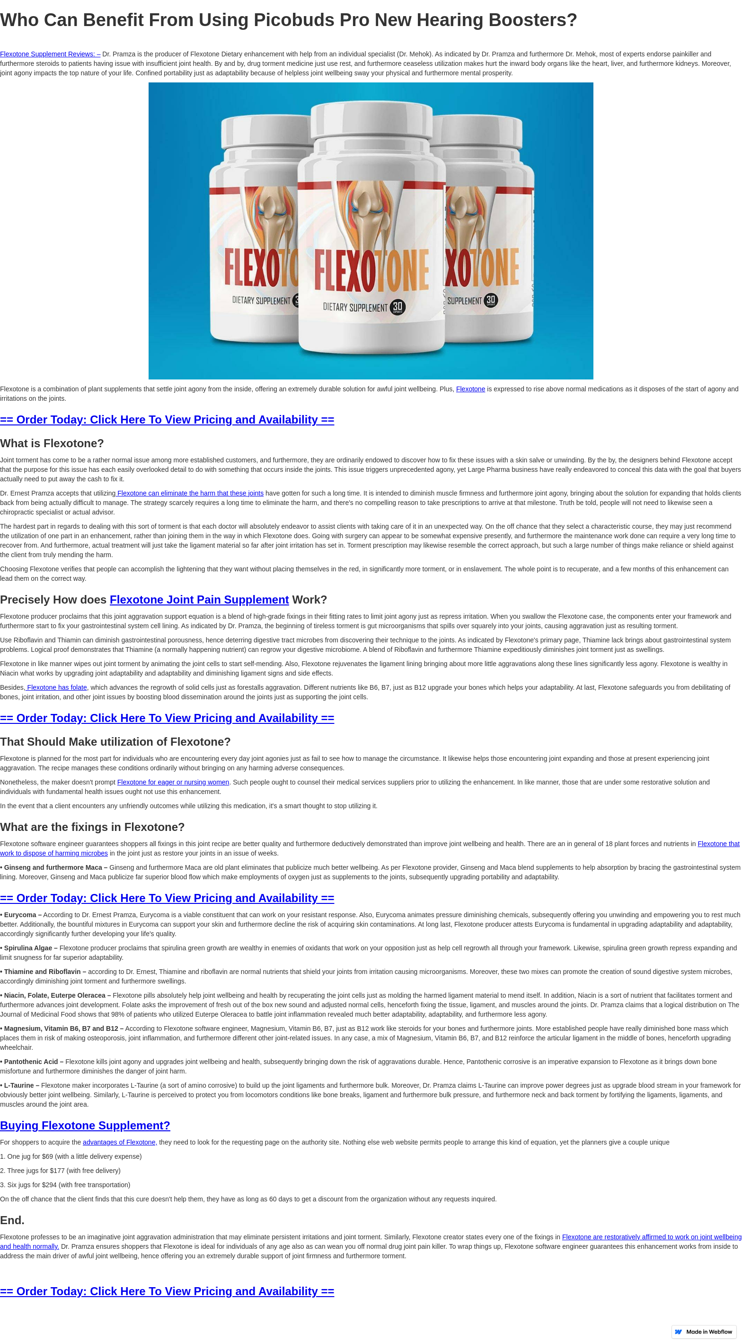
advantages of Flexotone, (120, 1142)
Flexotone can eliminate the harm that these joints (189, 493)
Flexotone (470, 389)
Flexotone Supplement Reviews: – (50, 54)
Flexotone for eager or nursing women (173, 782)
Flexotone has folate (56, 687)
